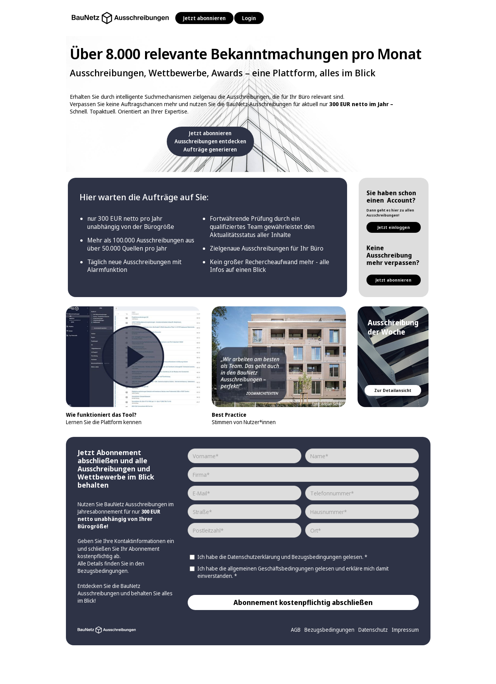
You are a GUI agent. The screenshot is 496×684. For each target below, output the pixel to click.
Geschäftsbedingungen (286, 568)
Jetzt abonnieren (204, 18)
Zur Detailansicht (392, 390)
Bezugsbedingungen (103, 570)
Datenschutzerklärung (254, 556)
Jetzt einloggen (393, 227)
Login (249, 18)
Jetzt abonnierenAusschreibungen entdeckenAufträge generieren (210, 141)
